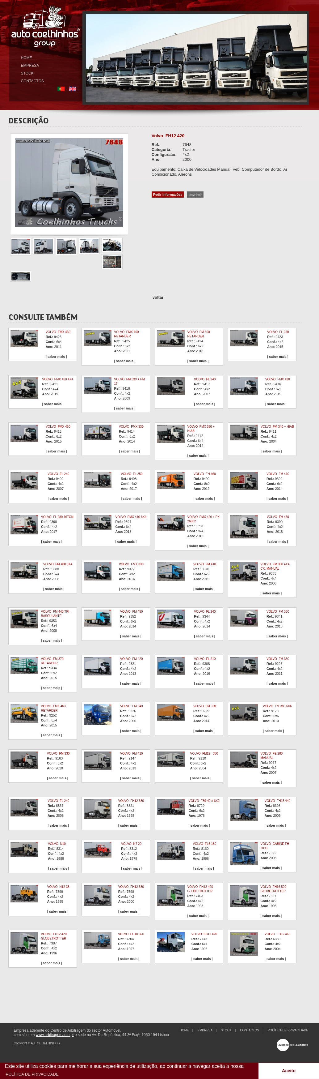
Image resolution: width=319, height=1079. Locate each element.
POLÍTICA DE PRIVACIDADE (288, 1030)
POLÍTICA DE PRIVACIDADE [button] (32, 1074)
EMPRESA (30, 65)
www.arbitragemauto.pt (55, 1035)
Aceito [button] (289, 1070)
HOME (26, 58)
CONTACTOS (32, 81)
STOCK (27, 73)
